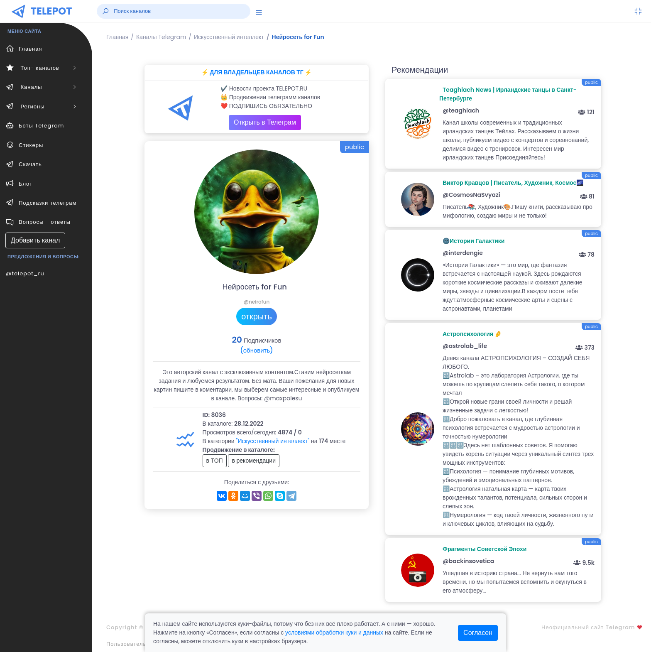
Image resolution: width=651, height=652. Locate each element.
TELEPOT (51, 11)
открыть (256, 316)
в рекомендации (254, 460)
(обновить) (256, 350)
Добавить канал (35, 240)
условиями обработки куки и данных (334, 632)
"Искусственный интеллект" (272, 441)
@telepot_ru (25, 273)
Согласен (477, 632)
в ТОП (214, 460)
